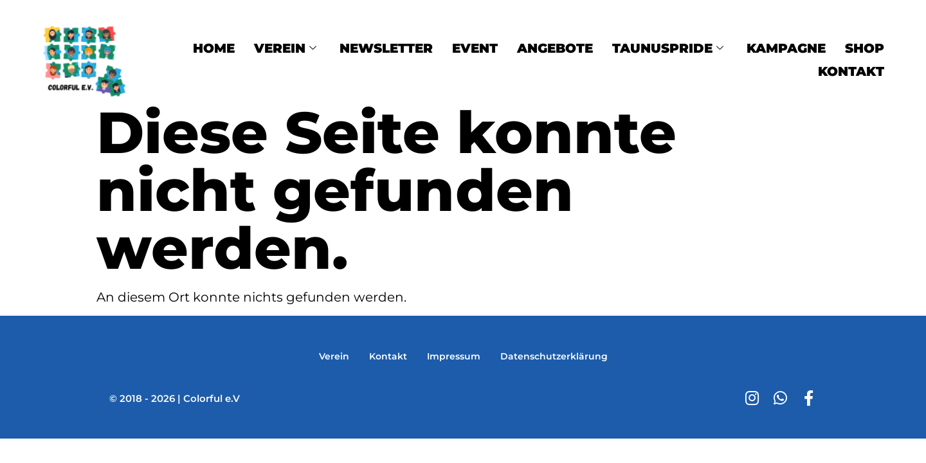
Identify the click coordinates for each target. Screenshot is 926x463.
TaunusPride (667, 47)
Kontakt (851, 67)
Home (214, 47)
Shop (864, 47)
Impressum (453, 356)
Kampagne (786, 47)
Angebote (555, 47)
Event (475, 47)
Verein (285, 47)
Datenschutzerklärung (557, 356)
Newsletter (386, 47)
